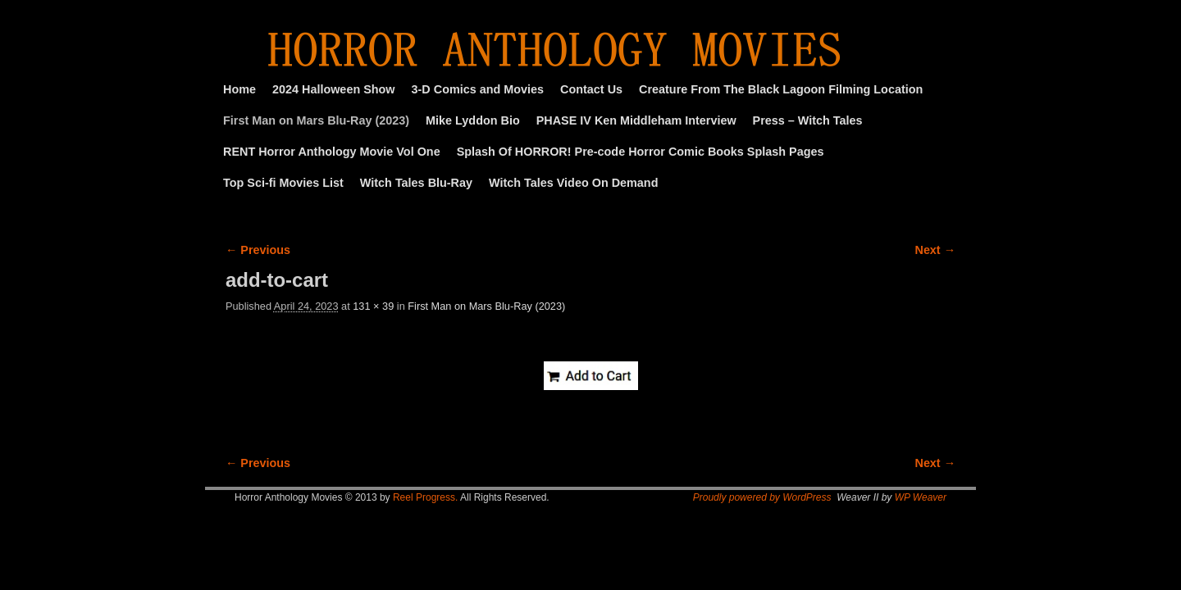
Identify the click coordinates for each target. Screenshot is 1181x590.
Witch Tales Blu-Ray (416, 182)
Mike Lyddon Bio (473, 120)
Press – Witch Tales (808, 120)
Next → (935, 249)
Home (239, 89)
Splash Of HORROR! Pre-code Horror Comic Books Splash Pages (640, 151)
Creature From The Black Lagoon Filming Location (781, 89)
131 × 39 (373, 306)
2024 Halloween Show (333, 89)
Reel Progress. (425, 497)
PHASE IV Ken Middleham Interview (636, 120)
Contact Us (591, 89)
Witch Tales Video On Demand (573, 182)
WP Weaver (920, 497)
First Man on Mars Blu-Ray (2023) (316, 120)
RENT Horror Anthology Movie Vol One (331, 151)
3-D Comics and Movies (478, 89)
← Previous (258, 249)
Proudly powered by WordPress (762, 497)
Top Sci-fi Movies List (283, 182)
